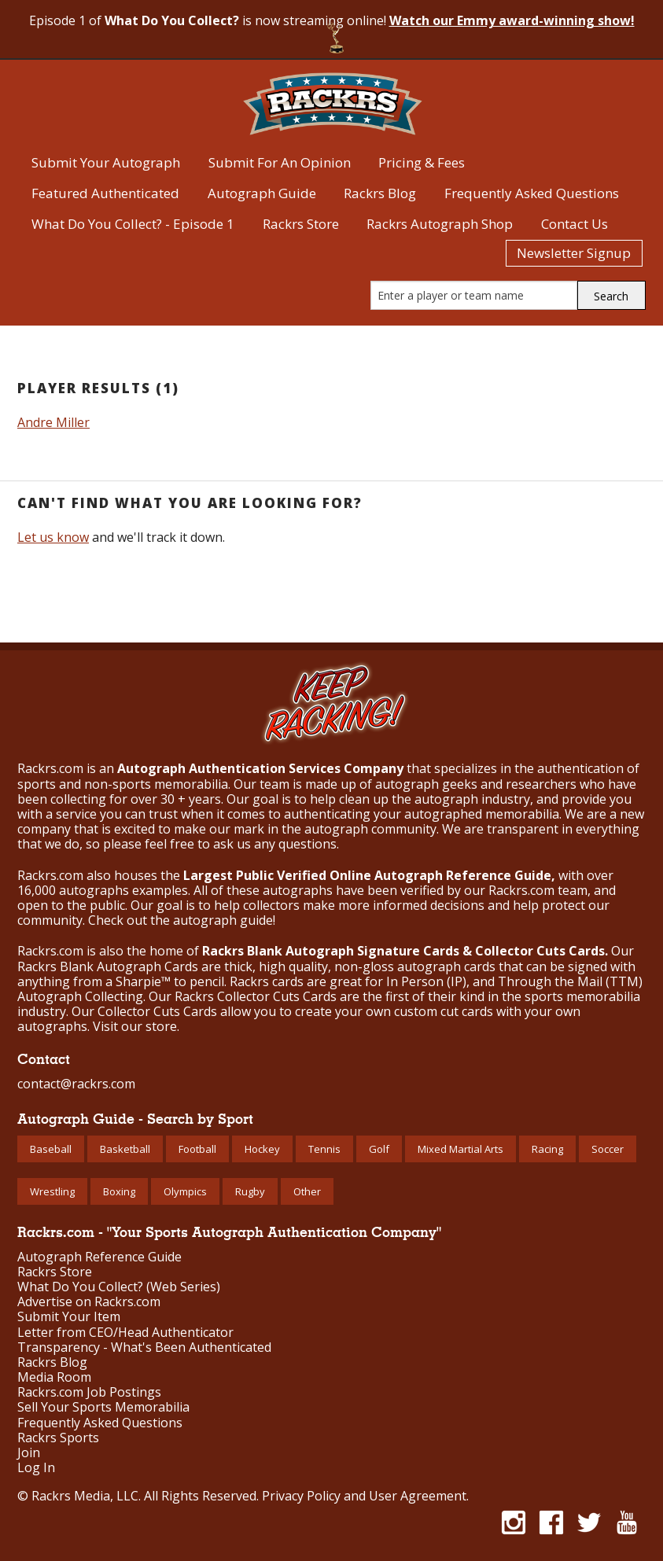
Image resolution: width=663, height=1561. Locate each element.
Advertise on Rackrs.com (88, 1301)
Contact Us (574, 224)
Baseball (51, 1149)
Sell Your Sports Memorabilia (103, 1407)
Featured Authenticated (105, 193)
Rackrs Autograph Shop (439, 224)
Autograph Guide (262, 193)
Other (307, 1191)
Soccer (607, 1149)
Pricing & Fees (421, 162)
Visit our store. (136, 1026)
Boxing (119, 1191)
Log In (36, 1467)
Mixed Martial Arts (460, 1149)
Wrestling (52, 1191)
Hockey (262, 1149)
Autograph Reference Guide (99, 1257)
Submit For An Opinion (279, 162)
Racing (547, 1149)
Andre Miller (53, 422)
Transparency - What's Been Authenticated (144, 1347)
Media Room (54, 1377)
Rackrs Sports (58, 1437)
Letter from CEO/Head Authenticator (125, 1332)
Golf (379, 1149)
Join (28, 1452)
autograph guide (223, 920)
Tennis (324, 1149)
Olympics (185, 1191)
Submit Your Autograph (105, 162)
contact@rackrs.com (76, 1083)
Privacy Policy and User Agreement (364, 1495)
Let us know (53, 537)
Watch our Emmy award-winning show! (512, 20)
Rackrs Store (301, 224)
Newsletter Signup (574, 253)
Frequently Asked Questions (531, 193)
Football (197, 1149)
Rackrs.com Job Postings (89, 1392)
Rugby (250, 1191)
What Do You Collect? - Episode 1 (132, 224)
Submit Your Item (68, 1316)
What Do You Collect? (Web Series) (118, 1286)
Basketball (125, 1149)
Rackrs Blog (380, 193)
